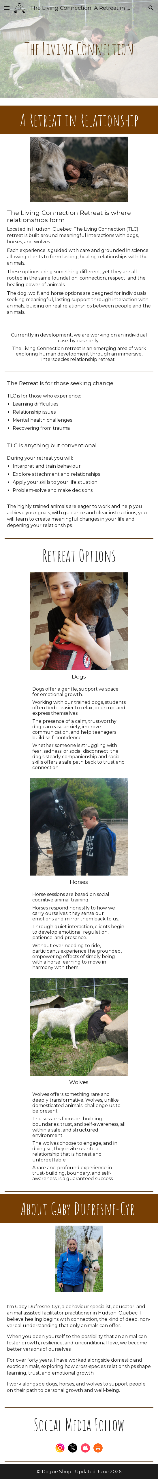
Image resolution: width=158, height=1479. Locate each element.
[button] (7, 8)
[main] (79, 48)
